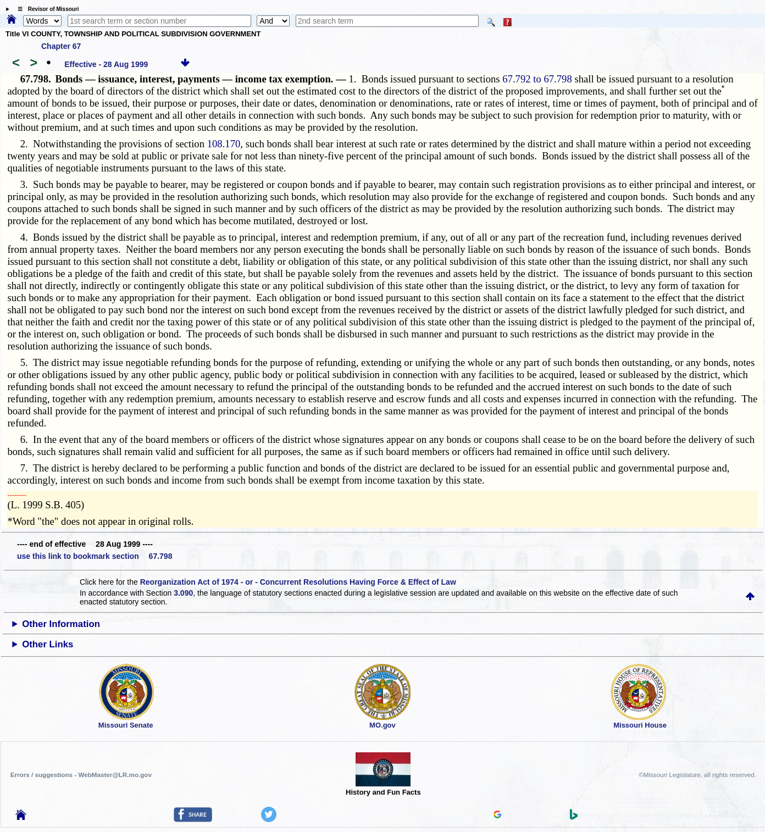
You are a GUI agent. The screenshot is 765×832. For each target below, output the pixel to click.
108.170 (224, 143)
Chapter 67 (61, 46)
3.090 (183, 593)
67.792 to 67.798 (537, 79)
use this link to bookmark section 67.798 (94, 556)
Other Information (61, 624)
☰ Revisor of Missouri (45, 9)
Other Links (47, 644)
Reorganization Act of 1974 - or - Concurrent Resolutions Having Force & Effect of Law (298, 582)
